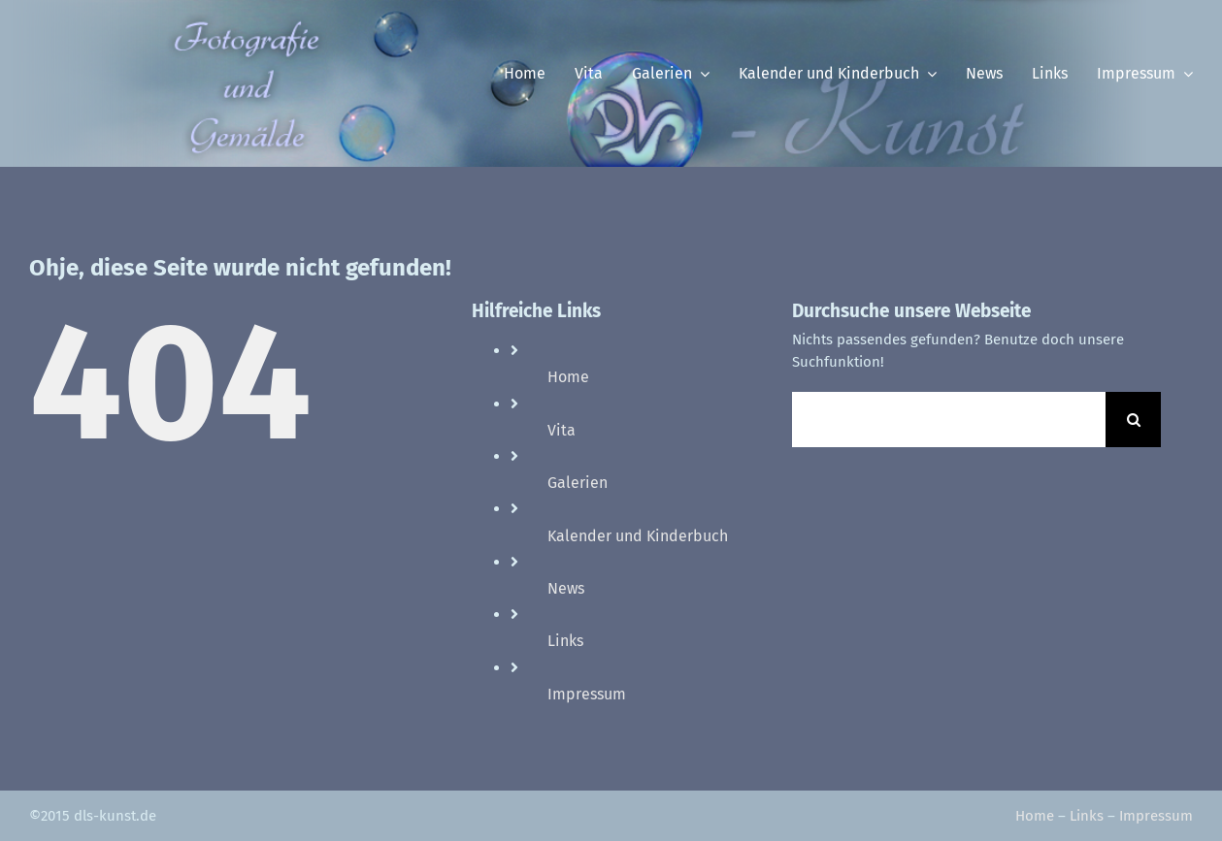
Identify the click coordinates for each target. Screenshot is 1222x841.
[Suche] (1133, 419)
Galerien (577, 482)
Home (568, 377)
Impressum (586, 694)
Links (565, 640)
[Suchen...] (949, 419)
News (565, 588)
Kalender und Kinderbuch (637, 536)
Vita (561, 430)
